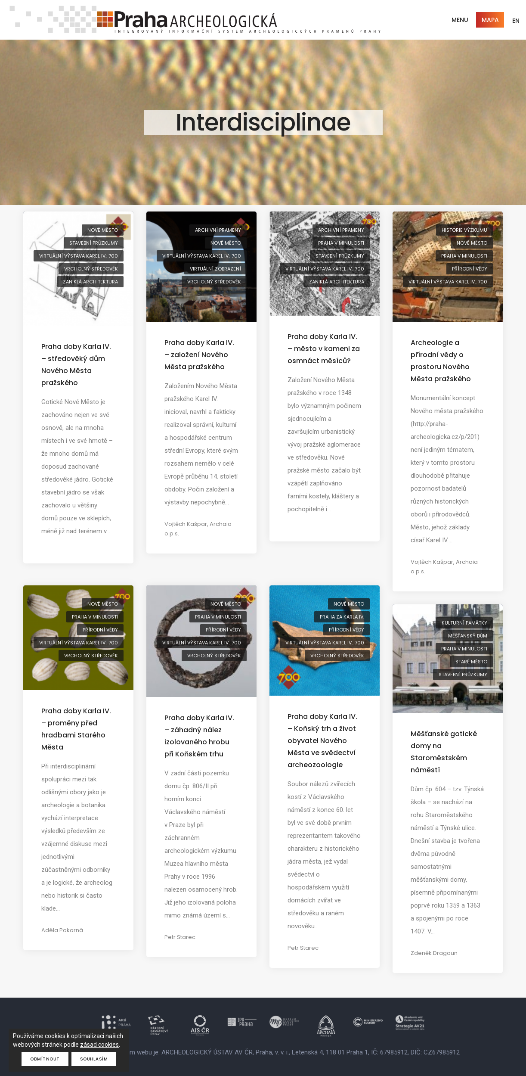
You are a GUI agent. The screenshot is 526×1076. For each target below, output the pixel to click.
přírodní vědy (469, 268)
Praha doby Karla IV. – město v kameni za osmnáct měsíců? (324, 349)
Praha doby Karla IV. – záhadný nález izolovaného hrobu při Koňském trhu (199, 736)
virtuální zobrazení (215, 268)
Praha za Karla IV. (342, 616)
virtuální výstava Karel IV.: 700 (78, 255)
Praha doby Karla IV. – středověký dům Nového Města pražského (76, 365)
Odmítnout (45, 1059)
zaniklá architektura (90, 281)
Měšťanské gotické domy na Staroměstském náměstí (444, 752)
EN (516, 20)
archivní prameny (218, 230)
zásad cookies (99, 1044)
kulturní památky (464, 622)
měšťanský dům (467, 635)
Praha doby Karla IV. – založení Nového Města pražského (199, 355)
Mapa (490, 20)
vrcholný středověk (91, 268)
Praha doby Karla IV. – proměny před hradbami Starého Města (76, 729)
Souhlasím (94, 1059)
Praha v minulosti (341, 242)
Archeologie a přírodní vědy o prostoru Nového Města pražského (441, 361)
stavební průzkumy (93, 242)
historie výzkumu (464, 230)
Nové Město (102, 230)
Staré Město (471, 661)
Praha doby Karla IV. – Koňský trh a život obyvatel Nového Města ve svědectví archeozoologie (322, 741)
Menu (460, 20)
